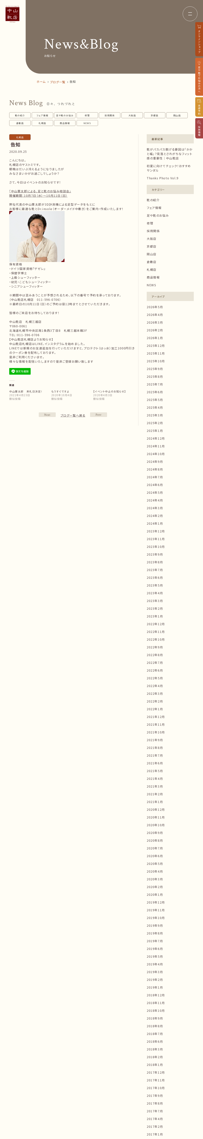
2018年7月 (155, 1033)
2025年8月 (155, 376)
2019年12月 (156, 902)
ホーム (41, 81)
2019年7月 (155, 941)
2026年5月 (155, 307)
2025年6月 (155, 392)
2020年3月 (155, 879)
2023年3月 (155, 600)
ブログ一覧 (58, 82)
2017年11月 (156, 1080)
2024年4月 (155, 500)
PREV (47, 414)
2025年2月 (155, 423)
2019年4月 (155, 964)
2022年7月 (155, 662)
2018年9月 (155, 1018)
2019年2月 (155, 979)
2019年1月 (155, 987)
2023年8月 (155, 562)
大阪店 (132, 115)
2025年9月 (155, 369)
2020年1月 (155, 894)
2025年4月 (155, 407)
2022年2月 (155, 701)
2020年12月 (156, 809)
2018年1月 (155, 1064)
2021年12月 (156, 716)
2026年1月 (155, 338)
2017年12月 (156, 1072)
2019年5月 (155, 956)
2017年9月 (155, 1095)
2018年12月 (156, 995)
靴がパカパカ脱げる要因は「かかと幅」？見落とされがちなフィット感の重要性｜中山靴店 (169, 153)
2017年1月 (155, 1134)
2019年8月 (155, 933)
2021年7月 (155, 755)
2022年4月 (155, 686)
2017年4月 (155, 1119)
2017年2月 (155, 1126)
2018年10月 (156, 1010)
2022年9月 (155, 647)
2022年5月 (155, 678)
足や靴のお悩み (64, 115)
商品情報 (65, 123)
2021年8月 (155, 747)
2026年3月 (155, 322)
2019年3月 (155, 972)
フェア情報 (42, 115)
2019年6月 (155, 948)
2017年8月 (155, 1103)
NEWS (87, 123)
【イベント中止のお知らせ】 (109, 391)
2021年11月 (156, 724)
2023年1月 (155, 616)
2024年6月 (155, 485)
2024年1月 (155, 523)
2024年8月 (155, 469)
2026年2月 (155, 330)
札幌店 (42, 123)
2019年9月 (155, 925)
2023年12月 (156, 531)
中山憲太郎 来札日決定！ (25, 391)
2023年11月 (156, 539)
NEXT (98, 414)
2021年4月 (155, 778)
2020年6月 (155, 856)
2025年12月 (156, 345)
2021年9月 (155, 740)
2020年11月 (156, 817)
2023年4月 (155, 593)
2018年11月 (156, 1003)
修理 (87, 115)
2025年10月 (156, 361)
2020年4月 (155, 871)
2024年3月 (155, 508)
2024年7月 (155, 477)
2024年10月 (156, 454)
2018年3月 (155, 1049)
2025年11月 (156, 353)
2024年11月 (156, 446)
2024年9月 (155, 461)
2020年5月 (155, 863)
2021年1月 (155, 802)
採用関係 (110, 115)
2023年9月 (155, 554)
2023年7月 (155, 570)
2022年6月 (155, 670)
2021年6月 (155, 763)
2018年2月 (155, 1057)
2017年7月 (155, 1111)
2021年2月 (155, 794)
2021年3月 (155, 786)
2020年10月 (156, 825)
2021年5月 (155, 771)
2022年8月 (155, 655)
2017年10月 (156, 1088)
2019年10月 (156, 918)
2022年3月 (155, 693)
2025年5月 (155, 399)
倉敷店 (20, 123)
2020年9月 (155, 832)
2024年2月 (155, 515)
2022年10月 (156, 639)
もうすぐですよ (60, 391)
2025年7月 (155, 384)
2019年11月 (156, 910)
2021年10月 (156, 732)
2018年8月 (155, 1026)
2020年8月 (155, 840)
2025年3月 (155, 415)
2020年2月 (155, 887)
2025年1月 (155, 430)
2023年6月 (155, 577)
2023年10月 (156, 546)
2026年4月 (155, 314)
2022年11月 (156, 631)
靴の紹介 (20, 115)
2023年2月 (155, 608)
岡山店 (177, 115)
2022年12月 (156, 624)
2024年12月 (156, 438)
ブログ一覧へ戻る (73, 415)
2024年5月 (155, 492)
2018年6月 (155, 1041)
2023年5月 (155, 585)
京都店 (154, 115)
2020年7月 (155, 848)
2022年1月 (155, 709)
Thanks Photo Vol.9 (163, 178)
